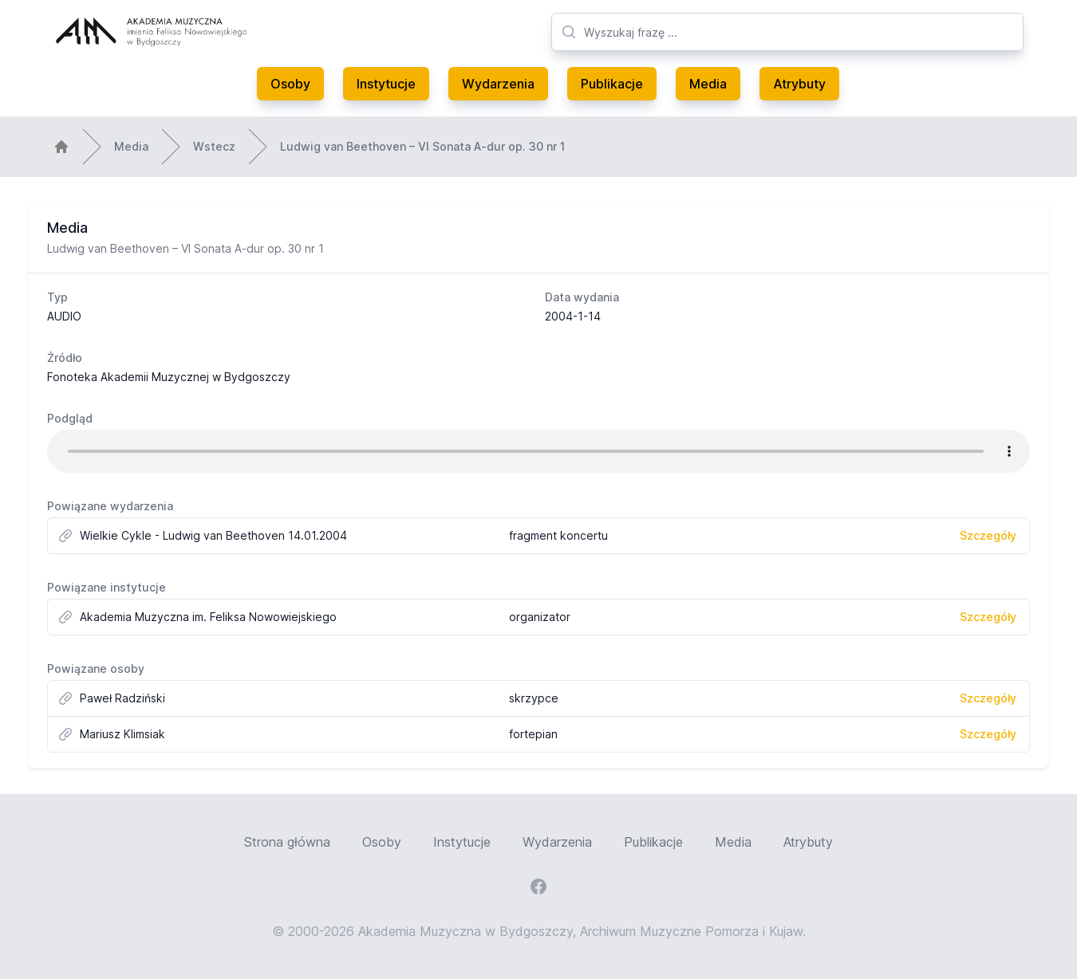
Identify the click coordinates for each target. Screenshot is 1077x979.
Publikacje (612, 84)
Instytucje (386, 84)
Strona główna (287, 842)
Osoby (290, 84)
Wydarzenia (498, 84)
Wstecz (214, 146)
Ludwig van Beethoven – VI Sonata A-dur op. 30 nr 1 (422, 146)
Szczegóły (988, 535)
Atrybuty (799, 84)
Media (708, 84)
